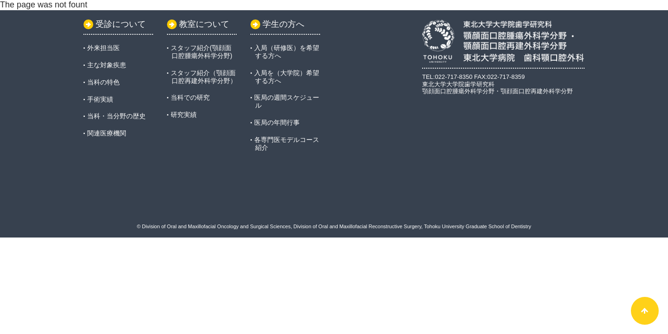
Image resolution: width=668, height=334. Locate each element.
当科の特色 (103, 82)
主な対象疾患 (106, 65)
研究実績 (184, 114)
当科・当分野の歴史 (116, 116)
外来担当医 (103, 47)
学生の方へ (277, 24)
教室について (198, 24)
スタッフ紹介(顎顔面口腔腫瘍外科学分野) (201, 51)
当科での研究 (190, 97)
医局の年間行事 (277, 122)
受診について (115, 24)
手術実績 (100, 99)
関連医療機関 (106, 133)
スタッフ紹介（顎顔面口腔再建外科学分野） (204, 76)
